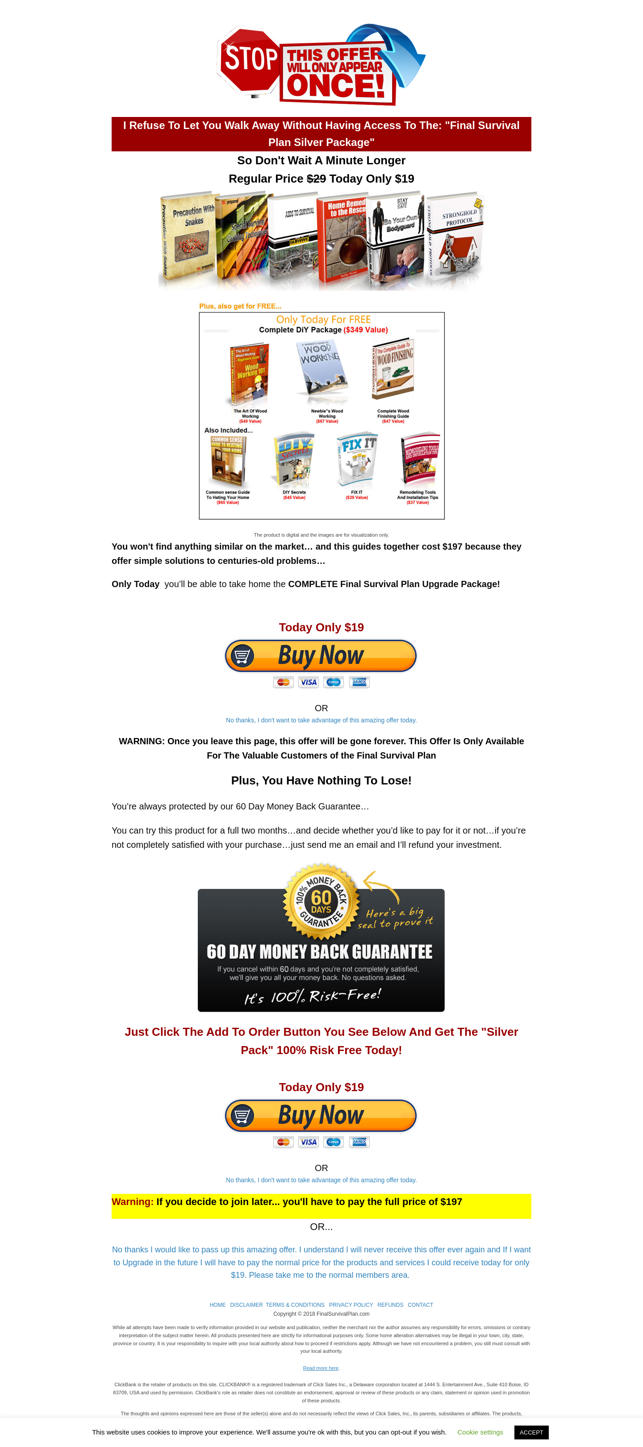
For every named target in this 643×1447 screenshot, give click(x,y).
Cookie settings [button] (481, 1432)
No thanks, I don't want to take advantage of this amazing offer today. (321, 720)
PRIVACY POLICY (351, 1305)
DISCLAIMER (246, 1305)
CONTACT (420, 1305)
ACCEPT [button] (531, 1432)
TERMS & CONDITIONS (295, 1305)
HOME (218, 1305)
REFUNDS (390, 1305)
